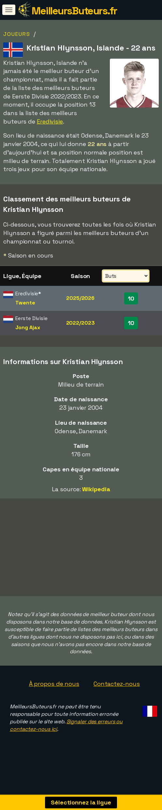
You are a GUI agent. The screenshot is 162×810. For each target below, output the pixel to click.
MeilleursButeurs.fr (74, 10)
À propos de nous (54, 687)
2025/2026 (80, 298)
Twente (25, 302)
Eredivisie (50, 121)
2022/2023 (80, 322)
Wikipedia (96, 489)
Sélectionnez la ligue (81, 802)
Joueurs (16, 34)
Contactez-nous (117, 687)
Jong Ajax (27, 327)
